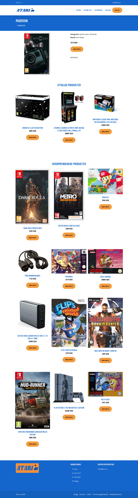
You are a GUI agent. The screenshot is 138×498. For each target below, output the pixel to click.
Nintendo (93, 34)
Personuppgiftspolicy (100, 494)
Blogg (108, 10)
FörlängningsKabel (32, 275)
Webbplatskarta (115, 494)
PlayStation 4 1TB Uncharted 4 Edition (69, 407)
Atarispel (98, 10)
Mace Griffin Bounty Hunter (105, 351)
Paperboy (69, 276)
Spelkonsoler (84, 34)
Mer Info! (76, 49)
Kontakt (82, 494)
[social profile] (23, 2)
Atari (78, 10)
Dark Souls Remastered (32, 228)
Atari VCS (88, 10)
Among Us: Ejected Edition (32, 128)
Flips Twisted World (69, 350)
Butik (117, 10)
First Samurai (105, 276)
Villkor (89, 494)
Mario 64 (105, 197)
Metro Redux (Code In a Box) (69, 225)
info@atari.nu (116, 2)
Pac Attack (105, 399)
